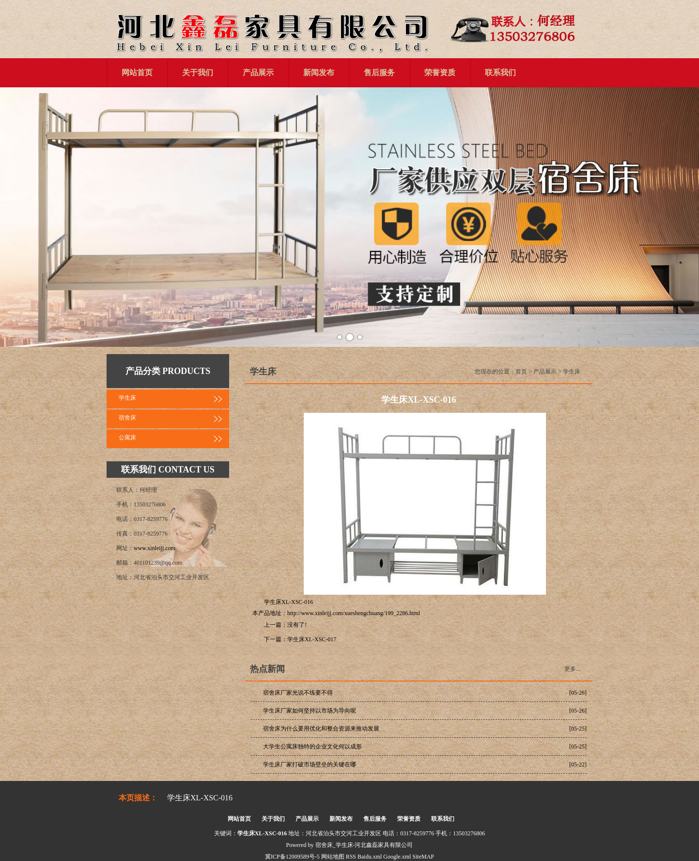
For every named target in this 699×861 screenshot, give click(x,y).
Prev (12, 217)
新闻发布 (318, 72)
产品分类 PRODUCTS (168, 371)
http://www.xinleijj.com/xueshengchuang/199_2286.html (353, 613)
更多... (572, 669)
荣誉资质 (439, 72)
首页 (521, 371)
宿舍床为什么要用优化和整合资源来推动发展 (321, 728)
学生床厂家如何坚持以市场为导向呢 (309, 710)
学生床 (127, 397)
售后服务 (379, 72)
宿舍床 (127, 417)
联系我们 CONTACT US (167, 469)
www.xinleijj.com (154, 548)
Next (686, 217)
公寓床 (127, 437)
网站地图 (332, 856)
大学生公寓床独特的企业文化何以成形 (312, 746)
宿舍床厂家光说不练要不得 (298, 692)
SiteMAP (423, 856)
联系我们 (500, 72)
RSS (351, 856)
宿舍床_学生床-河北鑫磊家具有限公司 (364, 845)
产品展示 (258, 72)
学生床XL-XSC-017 (311, 639)
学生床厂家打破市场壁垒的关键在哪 (309, 764)
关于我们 (197, 72)
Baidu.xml (369, 856)
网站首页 (137, 72)
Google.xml (397, 856)
